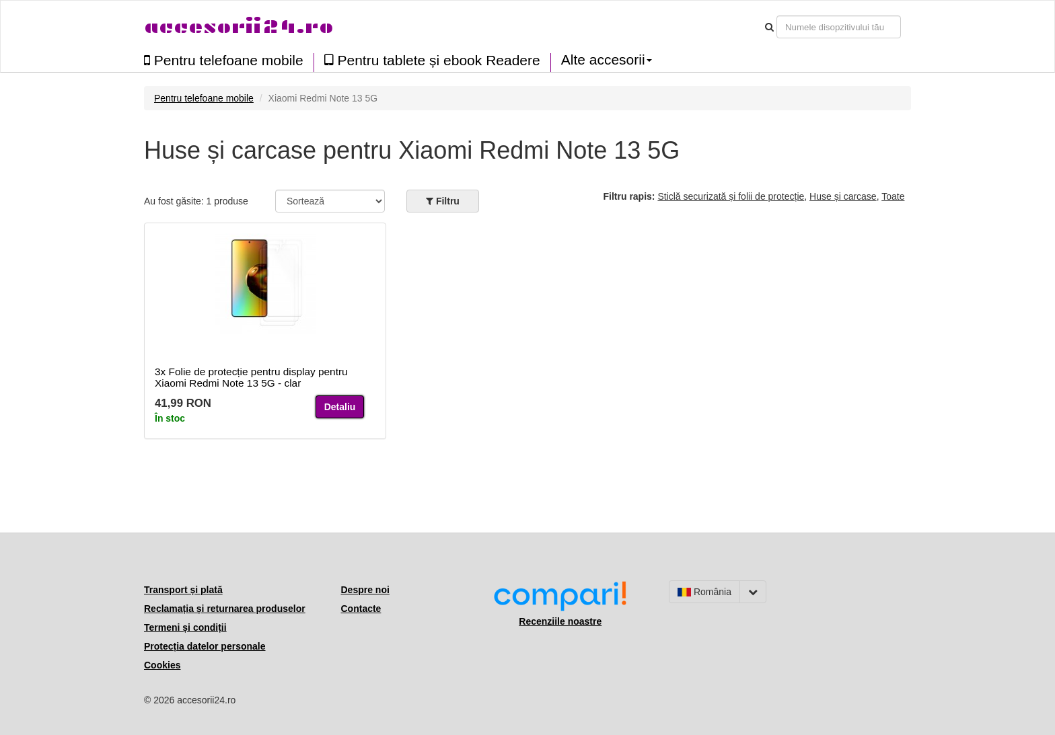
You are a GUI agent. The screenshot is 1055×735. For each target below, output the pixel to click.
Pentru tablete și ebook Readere (432, 60)
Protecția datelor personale (205, 646)
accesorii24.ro (238, 26)
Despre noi (365, 589)
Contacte (361, 608)
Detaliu (340, 406)
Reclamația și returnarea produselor (224, 608)
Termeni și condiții (185, 627)
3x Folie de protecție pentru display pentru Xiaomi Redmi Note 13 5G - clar (251, 377)
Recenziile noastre (560, 621)
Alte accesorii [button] (606, 60)
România (704, 591)
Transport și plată (183, 589)
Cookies (162, 665)
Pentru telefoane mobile (223, 60)
